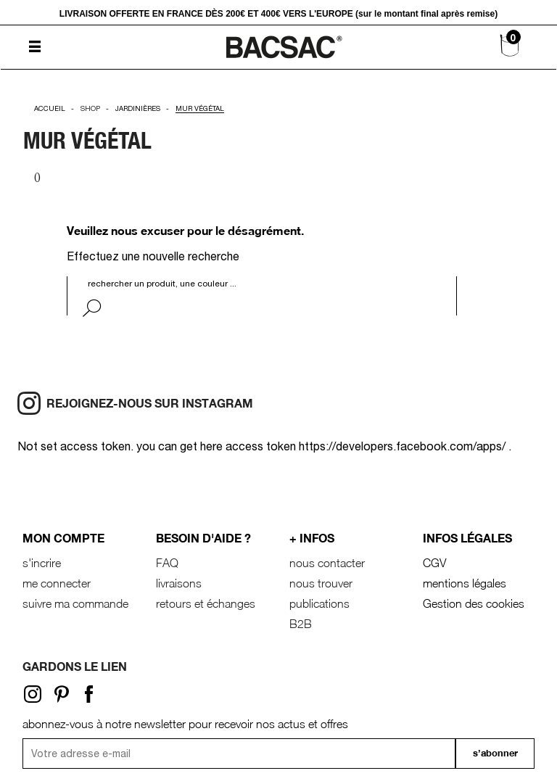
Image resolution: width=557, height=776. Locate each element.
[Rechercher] (178, 283)
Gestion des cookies (473, 603)
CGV (434, 562)
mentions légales (464, 583)
